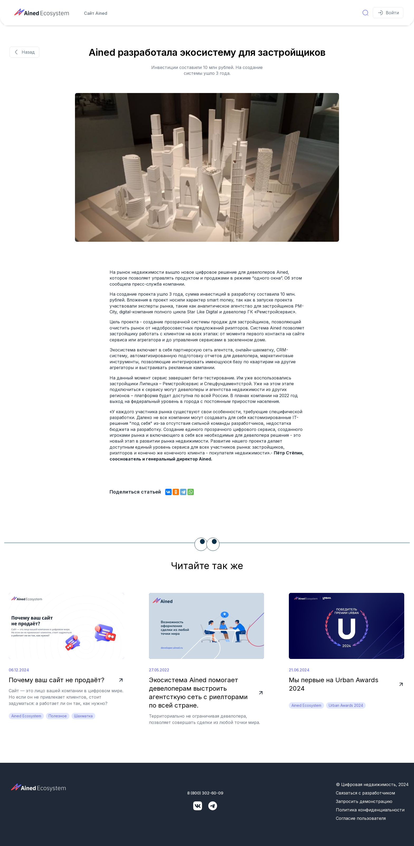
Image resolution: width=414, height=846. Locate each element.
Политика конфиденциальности (370, 809)
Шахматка (83, 716)
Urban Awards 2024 (346, 705)
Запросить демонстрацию (364, 801)
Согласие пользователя (361, 818)
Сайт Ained (95, 13)
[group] (207, 167)
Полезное (58, 716)
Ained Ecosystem (26, 716)
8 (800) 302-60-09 (205, 793)
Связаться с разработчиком (365, 793)
